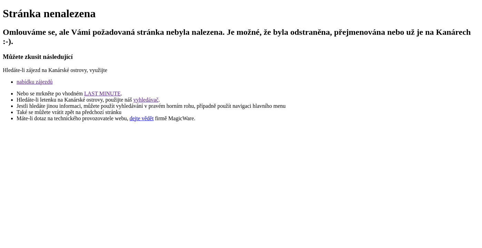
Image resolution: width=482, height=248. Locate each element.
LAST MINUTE (102, 93)
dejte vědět (141, 118)
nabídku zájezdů (34, 82)
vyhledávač (145, 100)
